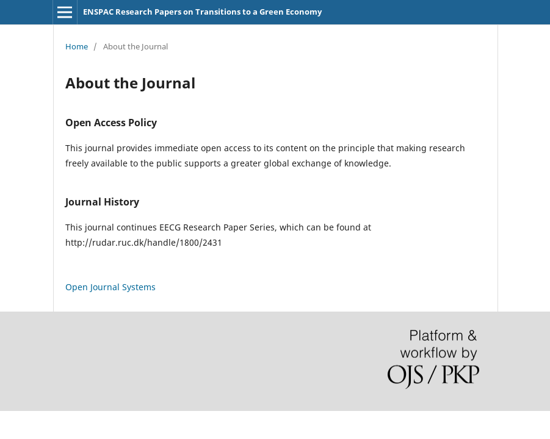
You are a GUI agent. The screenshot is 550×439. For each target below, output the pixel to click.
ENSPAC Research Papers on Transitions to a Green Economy (202, 11)
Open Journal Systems (110, 287)
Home (76, 46)
